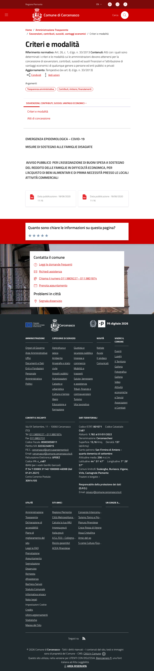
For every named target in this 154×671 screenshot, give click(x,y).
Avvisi (100, 353)
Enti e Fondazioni (34, 368)
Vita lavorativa (81, 404)
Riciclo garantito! (61, 543)
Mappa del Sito (33, 625)
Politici (28, 384)
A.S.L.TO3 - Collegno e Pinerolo (68, 538)
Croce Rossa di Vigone (89, 527)
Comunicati (103, 363)
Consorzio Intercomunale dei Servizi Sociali (100, 512)
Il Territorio (120, 361)
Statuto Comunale (35, 589)
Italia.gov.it (58, 533)
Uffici (28, 358)
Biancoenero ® (104, 658)
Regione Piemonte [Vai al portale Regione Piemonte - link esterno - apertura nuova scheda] (33, 4)
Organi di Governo (35, 348)
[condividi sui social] (33, 75)
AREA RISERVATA (75, 666)
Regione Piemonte (62, 512)
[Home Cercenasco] (57, 15)
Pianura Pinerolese (88, 522)
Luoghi (118, 356)
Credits (29, 610)
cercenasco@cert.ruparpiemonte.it (50, 450)
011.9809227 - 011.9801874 (45, 434)
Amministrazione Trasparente (52, 30)
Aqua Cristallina (86, 533)
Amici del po (84, 538)
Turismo (78, 399)
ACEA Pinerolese (61, 548)
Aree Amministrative (36, 353)
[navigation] (6, 15)
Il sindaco (102, 358)
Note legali (31, 599)
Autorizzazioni (59, 379)
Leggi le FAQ (32, 548)
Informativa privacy (35, 594)
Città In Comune (92, 653)
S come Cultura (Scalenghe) (93, 543)
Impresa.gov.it (59, 527)
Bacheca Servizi (33, 584)
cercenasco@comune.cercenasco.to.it (52, 453)
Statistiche (31, 620)
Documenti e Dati (34, 363)
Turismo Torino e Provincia (91, 517)
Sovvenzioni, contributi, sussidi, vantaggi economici (57, 34)
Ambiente (57, 358)
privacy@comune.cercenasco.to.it (104, 492)
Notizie (100, 348)
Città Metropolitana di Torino (67, 517)
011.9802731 (37, 438)
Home (28, 30)
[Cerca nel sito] (125, 15)
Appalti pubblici (60, 373)
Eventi (118, 351)
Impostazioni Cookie (36, 604)
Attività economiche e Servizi (121, 392)
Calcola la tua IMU (62, 522)
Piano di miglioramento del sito (35, 538)
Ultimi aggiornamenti (36, 615)
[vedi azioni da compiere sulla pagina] (51, 75)
